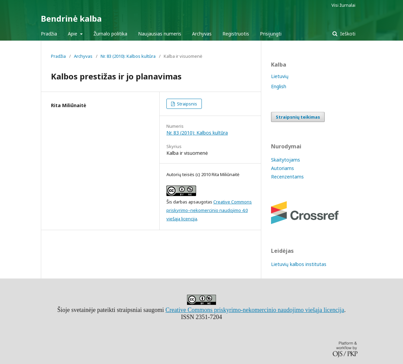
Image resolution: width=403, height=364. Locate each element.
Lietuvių (280, 76)
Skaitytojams (285, 159)
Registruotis (235, 33)
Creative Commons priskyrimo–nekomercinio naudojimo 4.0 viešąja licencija (209, 210)
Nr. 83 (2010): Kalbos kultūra (128, 56)
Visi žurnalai (343, 5)
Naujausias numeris (159, 33)
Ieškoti (347, 33)
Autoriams (282, 168)
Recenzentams (287, 176)
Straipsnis (186, 104)
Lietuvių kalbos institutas (298, 264)
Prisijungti (270, 33)
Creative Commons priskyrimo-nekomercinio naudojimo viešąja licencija (254, 310)
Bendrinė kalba (71, 18)
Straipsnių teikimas (298, 117)
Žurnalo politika (110, 33)
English (278, 86)
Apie (73, 33)
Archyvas (202, 33)
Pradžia (49, 33)
